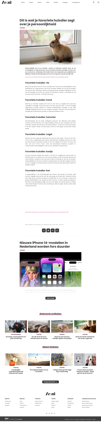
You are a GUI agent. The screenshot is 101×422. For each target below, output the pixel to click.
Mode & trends (39, 401)
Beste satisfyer (86, 407)
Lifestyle (56, 2)
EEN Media (20, 419)
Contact (94, 419)
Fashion (40, 2)
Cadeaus (37, 405)
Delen (44, 230)
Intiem (53, 407)
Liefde (47, 2)
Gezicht (22, 403)
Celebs (69, 405)
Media (69, 407)
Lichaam (22, 407)
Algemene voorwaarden (85, 419)
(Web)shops (38, 403)
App (57, 230)
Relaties (53, 405)
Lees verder (51, 299)
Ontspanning (23, 405)
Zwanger (7, 403)
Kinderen (7, 405)
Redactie (67, 419)
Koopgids (65, 2)
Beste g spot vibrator (87, 405)
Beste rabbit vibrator (87, 403)
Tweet (48, 230)
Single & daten (55, 401)
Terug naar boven (49, 383)
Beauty (31, 2)
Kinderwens (8, 401)
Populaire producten (89, 399)
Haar (21, 401)
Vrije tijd (22, 27)
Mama (23, 2)
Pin (53, 230)
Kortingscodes (76, 2)
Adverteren (77, 419)
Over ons (72, 419)
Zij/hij (52, 403)
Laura (40, 250)
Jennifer (41, 27)
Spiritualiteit (70, 403)
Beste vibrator (85, 401)
